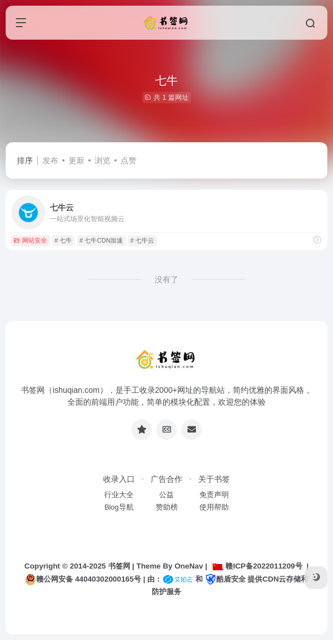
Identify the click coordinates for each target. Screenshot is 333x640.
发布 (50, 160)
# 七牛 (63, 240)
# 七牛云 (142, 240)
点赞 (128, 160)
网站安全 (30, 240)
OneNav (188, 566)
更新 (76, 160)
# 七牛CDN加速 (101, 240)
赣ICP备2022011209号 (256, 566)
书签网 (119, 566)
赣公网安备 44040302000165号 (83, 579)
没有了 (166, 279)
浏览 (102, 160)
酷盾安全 (225, 579)
